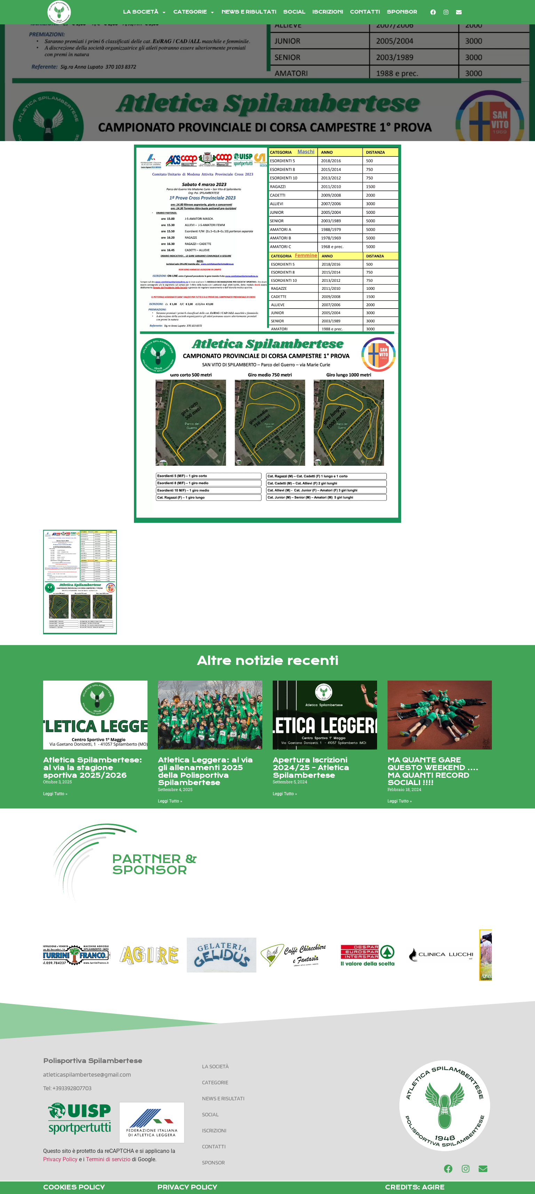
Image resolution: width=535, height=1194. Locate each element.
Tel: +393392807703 (67, 1088)
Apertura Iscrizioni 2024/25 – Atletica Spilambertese (311, 767)
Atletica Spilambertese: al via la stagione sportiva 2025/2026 (92, 767)
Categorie (194, 12)
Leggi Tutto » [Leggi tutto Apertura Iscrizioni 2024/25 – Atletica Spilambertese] (285, 793)
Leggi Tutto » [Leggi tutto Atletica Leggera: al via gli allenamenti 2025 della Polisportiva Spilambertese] (170, 801)
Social (294, 12)
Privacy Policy (60, 1159)
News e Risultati (249, 12)
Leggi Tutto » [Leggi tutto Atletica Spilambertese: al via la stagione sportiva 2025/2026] (55, 793)
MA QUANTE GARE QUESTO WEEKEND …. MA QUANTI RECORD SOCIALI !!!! (433, 771)
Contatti (365, 12)
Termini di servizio (108, 1159)
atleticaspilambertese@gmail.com (87, 1074)
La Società (144, 12)
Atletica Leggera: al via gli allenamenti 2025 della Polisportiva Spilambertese (205, 771)
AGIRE (433, 1187)
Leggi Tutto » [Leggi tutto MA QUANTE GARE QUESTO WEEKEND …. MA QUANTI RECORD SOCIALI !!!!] (400, 801)
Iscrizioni (327, 12)
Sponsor (402, 12)
